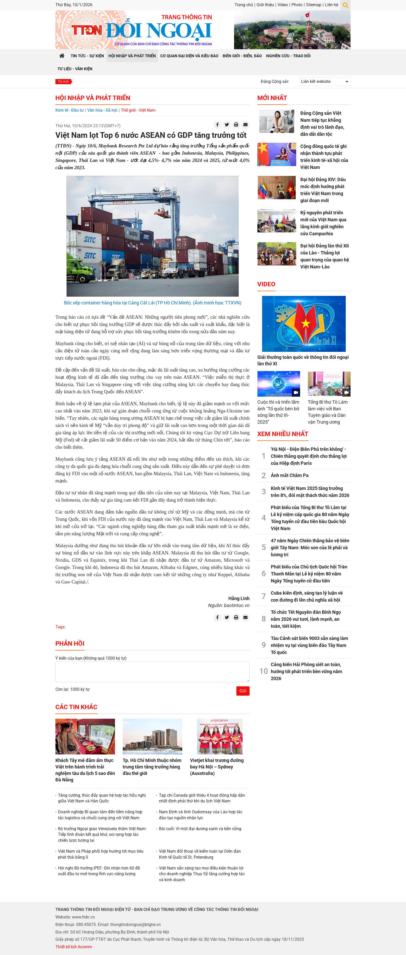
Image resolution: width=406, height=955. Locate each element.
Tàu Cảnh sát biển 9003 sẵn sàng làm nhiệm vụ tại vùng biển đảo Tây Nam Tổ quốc (309, 645)
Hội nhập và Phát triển (92, 98)
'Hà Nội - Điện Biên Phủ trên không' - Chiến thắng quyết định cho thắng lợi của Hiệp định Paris (309, 456)
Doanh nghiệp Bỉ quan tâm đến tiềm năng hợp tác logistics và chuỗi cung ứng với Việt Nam (100, 814)
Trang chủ (244, 4)
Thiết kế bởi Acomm (73, 946)
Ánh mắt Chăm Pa (290, 475)
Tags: (60, 626)
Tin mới (63, 81)
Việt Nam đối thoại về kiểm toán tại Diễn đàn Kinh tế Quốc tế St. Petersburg (200, 854)
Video (283, 4)
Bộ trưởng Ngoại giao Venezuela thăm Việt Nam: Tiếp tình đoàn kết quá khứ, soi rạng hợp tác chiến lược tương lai (102, 834)
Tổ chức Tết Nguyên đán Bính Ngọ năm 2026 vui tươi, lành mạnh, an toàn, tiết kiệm (306, 619)
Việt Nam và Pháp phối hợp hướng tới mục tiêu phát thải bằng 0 (100, 854)
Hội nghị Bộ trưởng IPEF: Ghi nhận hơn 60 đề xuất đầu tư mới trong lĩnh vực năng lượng (99, 871)
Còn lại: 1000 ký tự (72, 689)
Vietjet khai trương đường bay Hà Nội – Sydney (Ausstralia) (217, 767)
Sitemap (313, 4)
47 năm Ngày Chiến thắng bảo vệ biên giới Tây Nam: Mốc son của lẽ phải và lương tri (310, 547)
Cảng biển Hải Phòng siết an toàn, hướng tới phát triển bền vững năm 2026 (306, 671)
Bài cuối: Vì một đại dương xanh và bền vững (200, 828)
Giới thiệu (265, 4)
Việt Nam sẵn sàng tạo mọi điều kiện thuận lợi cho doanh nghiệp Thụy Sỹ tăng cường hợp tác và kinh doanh (202, 874)
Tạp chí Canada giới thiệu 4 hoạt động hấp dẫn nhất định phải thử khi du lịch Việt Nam (202, 798)
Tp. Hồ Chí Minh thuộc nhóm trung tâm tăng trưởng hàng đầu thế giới (152, 767)
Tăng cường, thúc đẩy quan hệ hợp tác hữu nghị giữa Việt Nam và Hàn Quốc (102, 798)
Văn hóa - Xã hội (102, 110)
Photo (297, 4)
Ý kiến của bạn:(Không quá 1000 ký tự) (91, 658)
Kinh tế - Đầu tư (69, 110)
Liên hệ (331, 4)
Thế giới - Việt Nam (138, 110)
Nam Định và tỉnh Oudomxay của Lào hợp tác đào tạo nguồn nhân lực (200, 814)
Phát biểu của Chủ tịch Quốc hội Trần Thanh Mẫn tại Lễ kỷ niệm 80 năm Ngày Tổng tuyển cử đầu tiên (309, 573)
